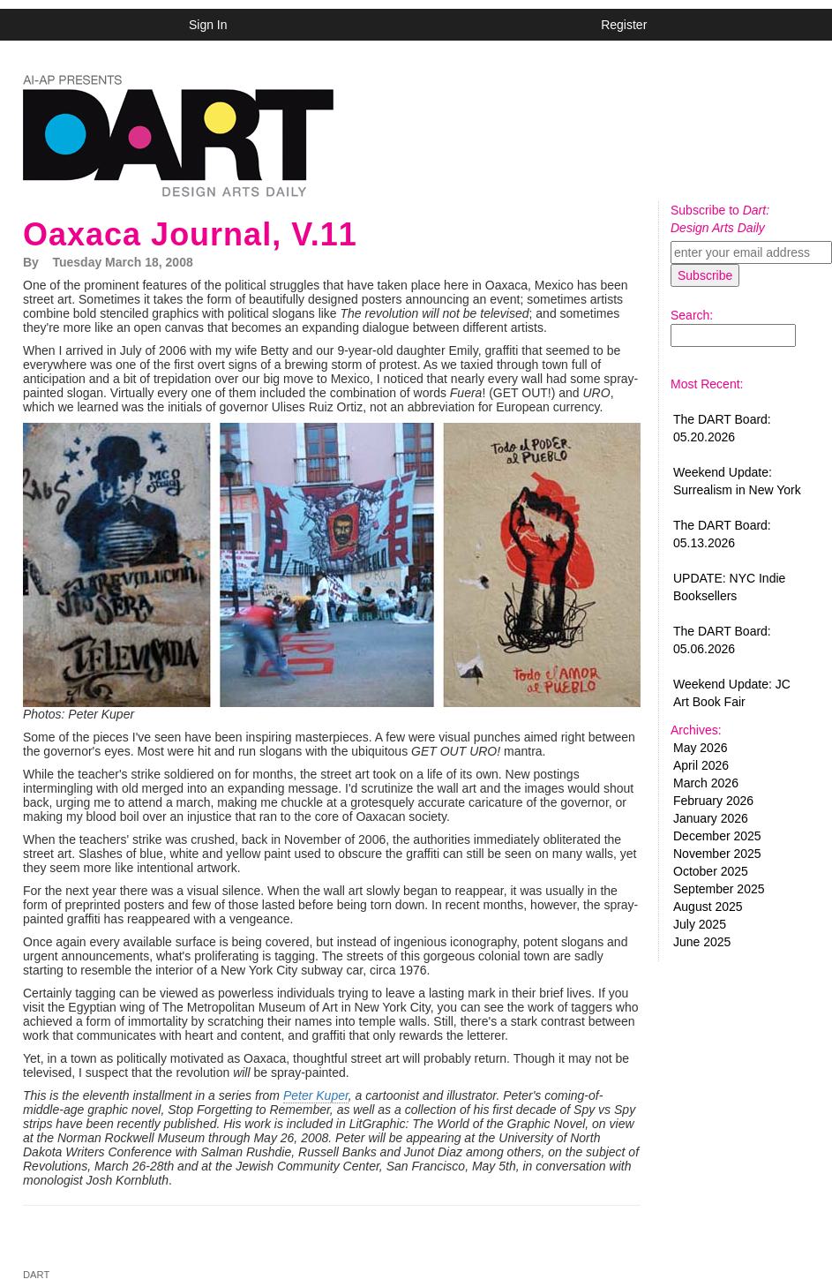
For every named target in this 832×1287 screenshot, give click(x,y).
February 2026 (713, 801)
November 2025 (717, 854)
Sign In (208, 25)
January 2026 (710, 818)
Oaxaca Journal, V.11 (190, 234)
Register (624, 25)
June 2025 (702, 942)
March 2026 (705, 783)
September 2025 (719, 889)
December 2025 (717, 836)
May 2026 (700, 748)
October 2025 (710, 871)
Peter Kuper (316, 1095)
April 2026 (701, 765)
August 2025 (708, 906)
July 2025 (699, 924)
